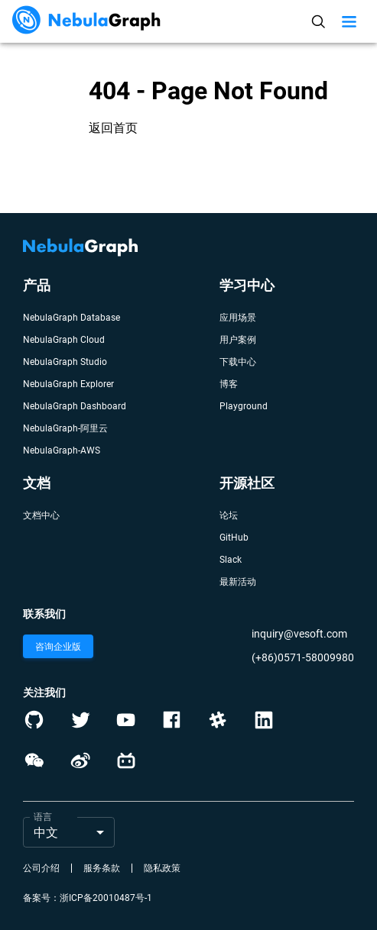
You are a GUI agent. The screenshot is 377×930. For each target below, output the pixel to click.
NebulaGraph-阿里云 (65, 428)
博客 (228, 384)
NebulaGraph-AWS (61, 450)
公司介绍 (41, 868)
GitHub (234, 537)
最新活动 (237, 581)
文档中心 (41, 515)
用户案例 (237, 339)
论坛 (228, 515)
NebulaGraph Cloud (64, 339)
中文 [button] (46, 832)
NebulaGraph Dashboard (74, 406)
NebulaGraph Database (71, 317)
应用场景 (237, 317)
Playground (243, 406)
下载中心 (237, 362)
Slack (230, 559)
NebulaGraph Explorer (68, 384)
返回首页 (113, 128)
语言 (43, 817)
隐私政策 (162, 868)
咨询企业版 (58, 646)
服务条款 (101, 868)
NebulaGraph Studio (65, 362)
